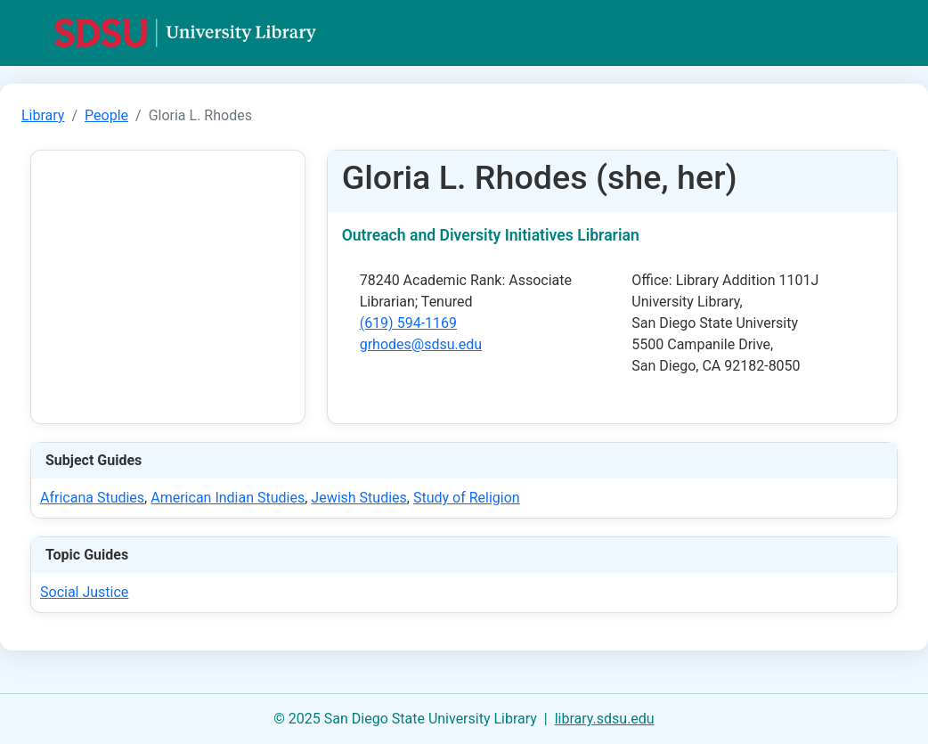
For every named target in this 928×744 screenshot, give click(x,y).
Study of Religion (466, 497)
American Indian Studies (228, 497)
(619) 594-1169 (408, 323)
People (106, 115)
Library (42, 115)
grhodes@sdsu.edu (421, 344)
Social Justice (84, 592)
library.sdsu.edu (605, 718)
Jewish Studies (358, 497)
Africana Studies (92, 497)
